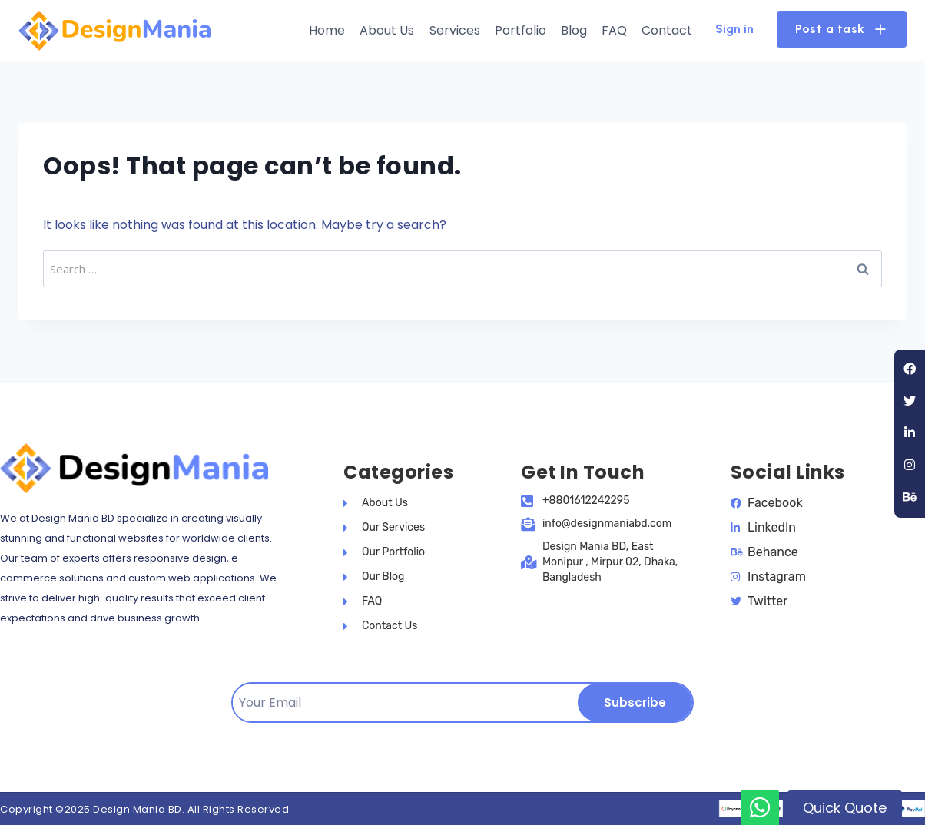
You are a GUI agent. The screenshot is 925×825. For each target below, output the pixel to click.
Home (327, 30)
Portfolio (520, 30)
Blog (574, 30)
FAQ (614, 30)
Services (454, 30)
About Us (387, 30)
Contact (667, 30)
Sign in (734, 29)
